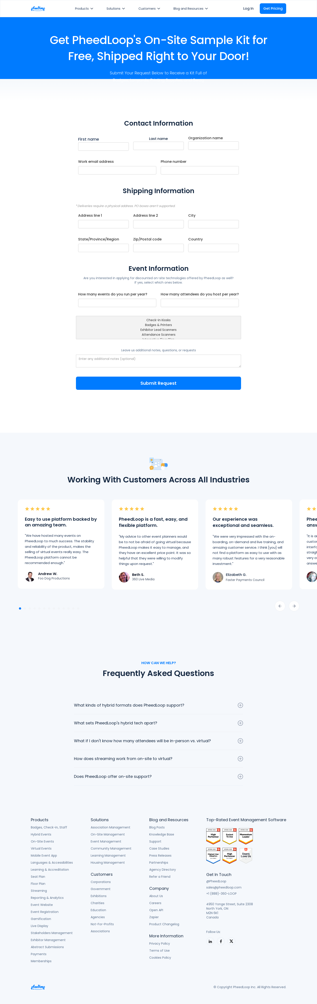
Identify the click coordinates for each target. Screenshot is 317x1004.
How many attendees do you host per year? (200, 294)
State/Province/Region (98, 239)
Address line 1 (90, 215)
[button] (85, 8)
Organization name (205, 138)
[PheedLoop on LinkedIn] (210, 941)
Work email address (96, 161)
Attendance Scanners (158, 334)
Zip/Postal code (147, 239)
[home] (38, 8)
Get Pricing (273, 8)
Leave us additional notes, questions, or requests (158, 350)
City (191, 215)
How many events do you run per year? (112, 294)
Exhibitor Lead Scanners (158, 330)
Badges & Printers (158, 325)
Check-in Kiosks (158, 320)
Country (195, 239)
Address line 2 (145, 215)
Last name (158, 138)
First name (88, 139)
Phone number (173, 161)
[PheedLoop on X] (231, 941)
